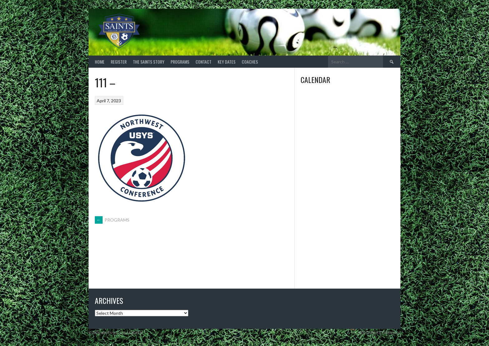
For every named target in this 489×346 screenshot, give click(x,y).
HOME (99, 61)
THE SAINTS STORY (148, 61)
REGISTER (119, 61)
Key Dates (226, 61)
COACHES (250, 61)
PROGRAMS (180, 61)
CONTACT (203, 61)
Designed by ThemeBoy (379, 333)
